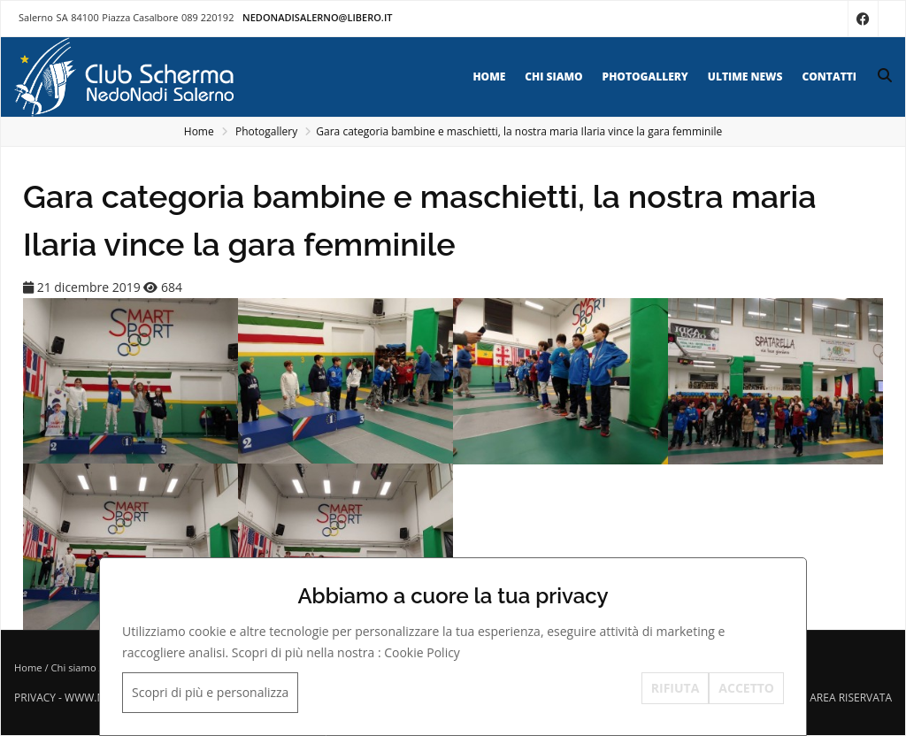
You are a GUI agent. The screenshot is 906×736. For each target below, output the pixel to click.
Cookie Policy (422, 652)
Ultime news (745, 76)
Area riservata (851, 697)
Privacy (35, 697)
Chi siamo (553, 76)
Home (488, 76)
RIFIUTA (675, 687)
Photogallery (645, 76)
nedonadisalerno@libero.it (317, 17)
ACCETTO (746, 687)
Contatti (829, 76)
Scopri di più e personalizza (210, 692)
